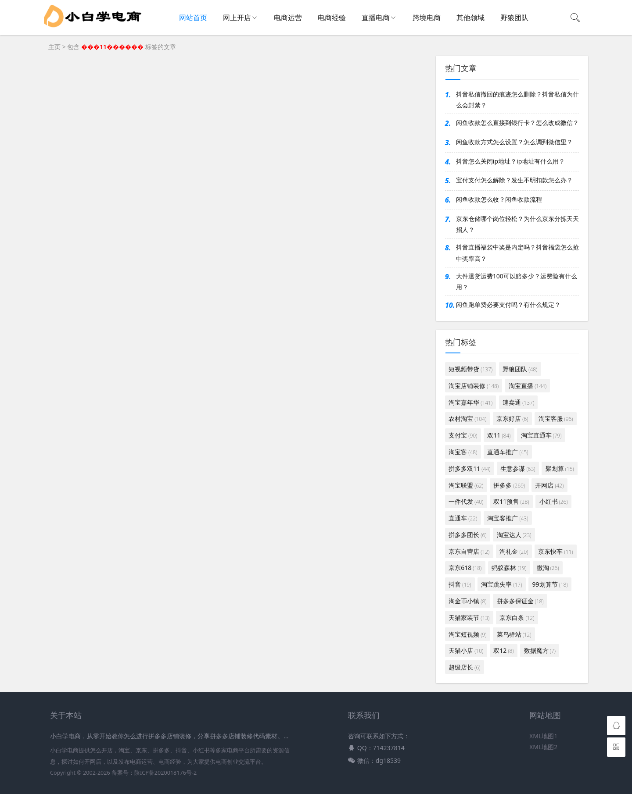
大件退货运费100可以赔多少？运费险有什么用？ (516, 281)
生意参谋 (517, 468)
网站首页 (193, 17)
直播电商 (376, 17)
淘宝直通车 (541, 435)
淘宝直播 (527, 385)
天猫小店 (466, 650)
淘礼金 (513, 551)
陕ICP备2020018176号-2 (165, 772)
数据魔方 (540, 650)
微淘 (548, 567)
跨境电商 (427, 17)
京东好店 (512, 418)
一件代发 (466, 501)
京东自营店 (469, 551)
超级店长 (464, 667)
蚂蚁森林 (509, 567)
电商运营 (288, 17)
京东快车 (555, 551)
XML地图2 (543, 747)
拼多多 (509, 485)
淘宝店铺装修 (474, 385)
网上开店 (237, 17)
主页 (54, 47)
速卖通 (518, 402)
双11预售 (511, 501)
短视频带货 (470, 369)
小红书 (553, 501)
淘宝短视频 (467, 634)
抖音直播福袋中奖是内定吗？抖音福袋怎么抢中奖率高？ (517, 252)
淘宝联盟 (466, 485)
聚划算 (560, 468)
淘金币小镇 (467, 601)
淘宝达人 (514, 535)
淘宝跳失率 (501, 584)
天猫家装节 (469, 617)
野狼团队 (514, 17)
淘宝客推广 (507, 518)
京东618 (465, 567)
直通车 (463, 518)
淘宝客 (463, 452)
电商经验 (332, 17)
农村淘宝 (467, 418)
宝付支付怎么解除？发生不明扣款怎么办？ (514, 180)
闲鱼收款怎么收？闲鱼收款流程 (499, 199)
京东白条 (516, 617)
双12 (503, 650)
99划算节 (549, 584)
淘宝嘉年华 (470, 402)
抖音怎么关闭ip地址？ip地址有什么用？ (510, 161)
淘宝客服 (556, 418)
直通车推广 (507, 452)
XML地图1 (543, 736)
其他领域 (470, 17)
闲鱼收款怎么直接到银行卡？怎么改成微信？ (517, 122)
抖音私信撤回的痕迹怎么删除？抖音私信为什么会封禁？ (517, 99)
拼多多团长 (467, 535)
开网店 (549, 485)
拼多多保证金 (520, 601)
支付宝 (463, 435)
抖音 (460, 584)
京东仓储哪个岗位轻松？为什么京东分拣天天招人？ (517, 224)
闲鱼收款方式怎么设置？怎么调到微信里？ (514, 142)
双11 (498, 435)
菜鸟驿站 (514, 634)
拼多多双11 (469, 468)
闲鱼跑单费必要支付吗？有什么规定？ (508, 304)
